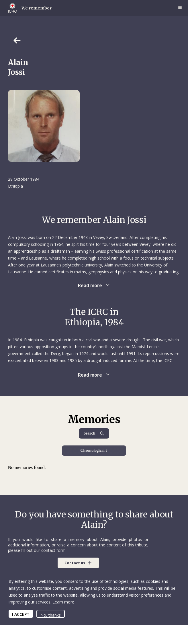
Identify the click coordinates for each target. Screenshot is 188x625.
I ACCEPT (21, 614)
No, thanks (50, 615)
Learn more (62, 602)
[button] (78, 563)
